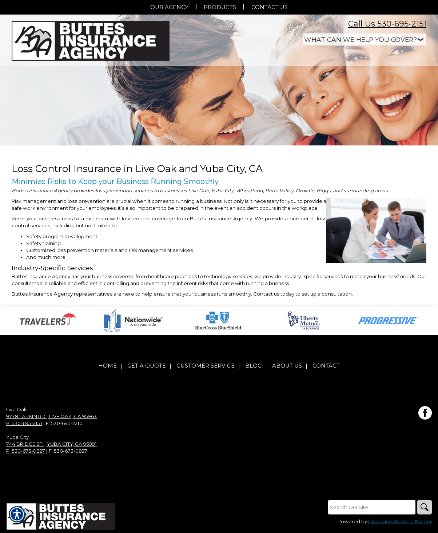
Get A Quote (146, 365)
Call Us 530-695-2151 (387, 24)
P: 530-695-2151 (24, 423)
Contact (326, 365)
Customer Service (205, 365)
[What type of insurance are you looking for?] (364, 39)
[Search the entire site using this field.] (371, 507)
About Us (287, 365)
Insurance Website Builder (400, 521)
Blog (253, 365)
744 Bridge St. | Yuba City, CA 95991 (51, 444)
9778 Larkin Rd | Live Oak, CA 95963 (51, 416)
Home (107, 365)
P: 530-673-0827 (25, 451)
